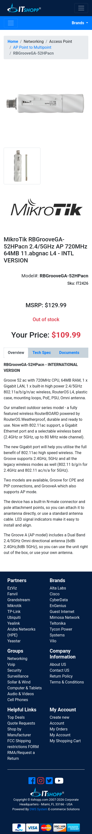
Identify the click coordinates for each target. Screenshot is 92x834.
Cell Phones (17, 699)
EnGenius (58, 605)
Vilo (53, 641)
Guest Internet (62, 611)
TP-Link (14, 611)
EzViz (12, 588)
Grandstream (18, 600)
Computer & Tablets (24, 688)
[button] (46, 105)
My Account (60, 735)
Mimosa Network (65, 617)
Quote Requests (21, 723)
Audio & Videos (20, 694)
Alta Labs (58, 588)
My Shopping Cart (65, 741)
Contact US (59, 670)
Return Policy (61, 676)
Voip (11, 664)
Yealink (13, 623)
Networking (17, 658)
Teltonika (58, 623)
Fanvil (12, 594)
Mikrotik (14, 605)
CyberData (59, 600)
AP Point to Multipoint (32, 47)
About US (58, 664)
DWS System (38, 809)
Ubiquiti (14, 617)
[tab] (16, 353)
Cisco (55, 594)
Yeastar (14, 641)
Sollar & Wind (18, 682)
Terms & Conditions (67, 682)
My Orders (59, 729)
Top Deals (16, 717)
